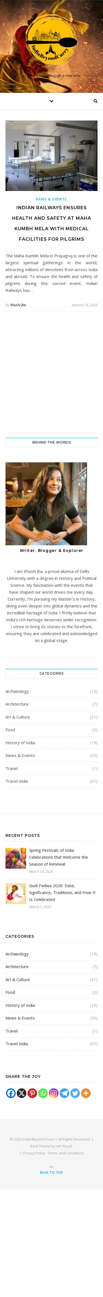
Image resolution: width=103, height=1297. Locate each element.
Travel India (16, 781)
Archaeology (17, 691)
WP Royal (64, 1146)
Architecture (17, 704)
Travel (11, 768)
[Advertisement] (51, 375)
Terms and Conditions (66, 1153)
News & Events (51, 199)
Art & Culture (17, 717)
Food (10, 729)
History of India (20, 742)
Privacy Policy (34, 1153)
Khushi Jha (18, 304)
